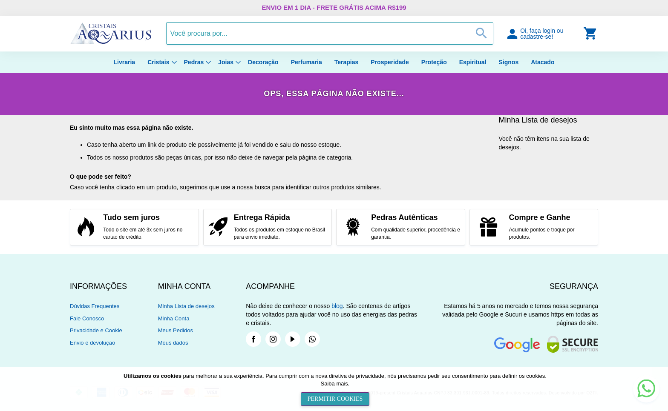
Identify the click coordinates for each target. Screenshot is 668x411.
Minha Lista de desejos (186, 306)
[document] (335, 389)
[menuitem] (125, 62)
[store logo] (110, 42)
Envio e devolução (92, 343)
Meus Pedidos (175, 330)
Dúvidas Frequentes (94, 306)
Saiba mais (334, 383)
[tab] (114, 286)
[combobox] (330, 33)
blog (337, 306)
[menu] (334, 62)
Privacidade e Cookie (96, 330)
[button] (544, 33)
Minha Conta (174, 318)
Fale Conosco (87, 318)
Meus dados (173, 343)
